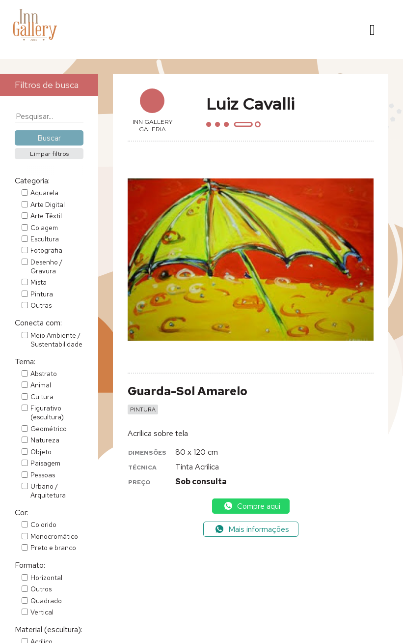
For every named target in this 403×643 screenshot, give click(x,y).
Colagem (44, 227)
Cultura (42, 396)
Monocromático (54, 536)
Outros (41, 589)
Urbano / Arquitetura (48, 490)
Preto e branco (53, 547)
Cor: (21, 512)
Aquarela (44, 192)
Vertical (42, 612)
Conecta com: (38, 323)
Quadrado (46, 600)
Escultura (44, 238)
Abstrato (43, 373)
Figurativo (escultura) (47, 412)
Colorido (43, 524)
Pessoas (42, 474)
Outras (41, 305)
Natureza (44, 440)
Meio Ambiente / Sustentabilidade (56, 340)
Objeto (41, 451)
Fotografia (46, 250)
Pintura (41, 294)
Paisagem (45, 463)
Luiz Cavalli (250, 104)
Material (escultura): (48, 629)
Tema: (25, 361)
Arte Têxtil (46, 215)
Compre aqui (251, 506)
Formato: (30, 565)
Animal (40, 384)
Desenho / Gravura (46, 266)
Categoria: (32, 180)
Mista (38, 282)
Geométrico (48, 428)
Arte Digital (47, 204)
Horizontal (46, 577)
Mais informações (252, 529)
